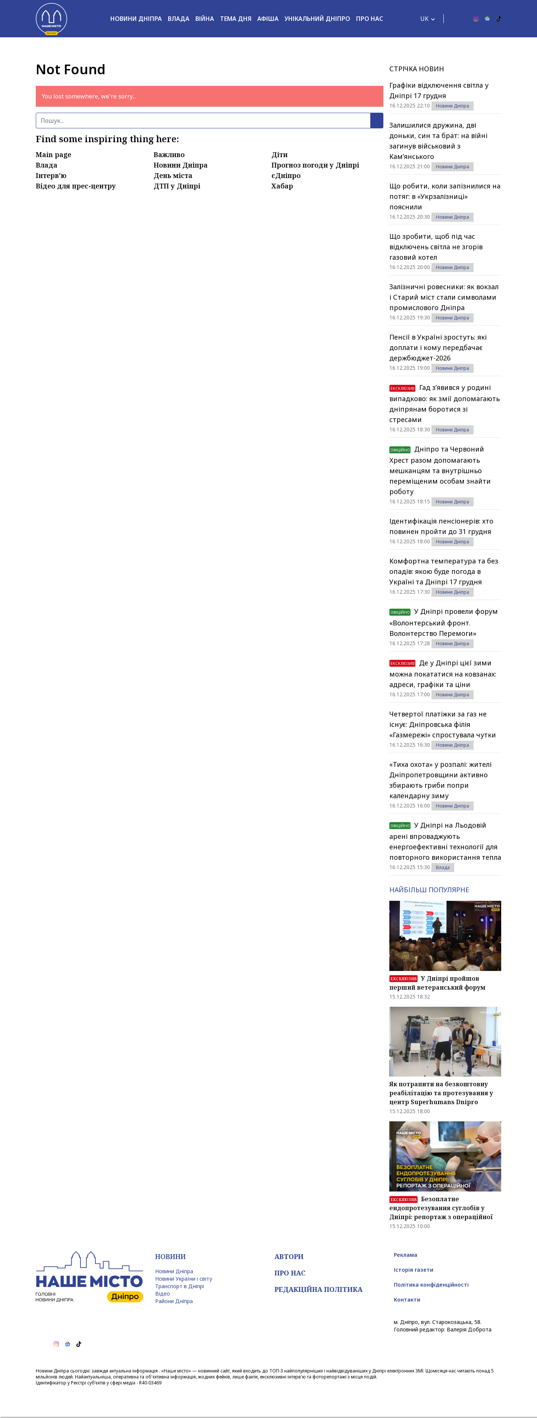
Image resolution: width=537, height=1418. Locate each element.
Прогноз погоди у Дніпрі (315, 164)
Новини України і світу (183, 1278)
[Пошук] (203, 120)
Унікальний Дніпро (317, 19)
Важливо (169, 154)
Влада (178, 19)
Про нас (369, 19)
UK (424, 19)
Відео (162, 1293)
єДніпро (286, 175)
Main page (53, 154)
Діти (279, 154)
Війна (204, 19)
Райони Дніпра (174, 1301)
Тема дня (235, 19)
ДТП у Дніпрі (177, 185)
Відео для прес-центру (76, 185)
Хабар (282, 185)
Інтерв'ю (51, 175)
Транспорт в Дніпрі (179, 1286)
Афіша (268, 19)
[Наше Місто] (51, 18)
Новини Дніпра (136, 19)
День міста (173, 175)
